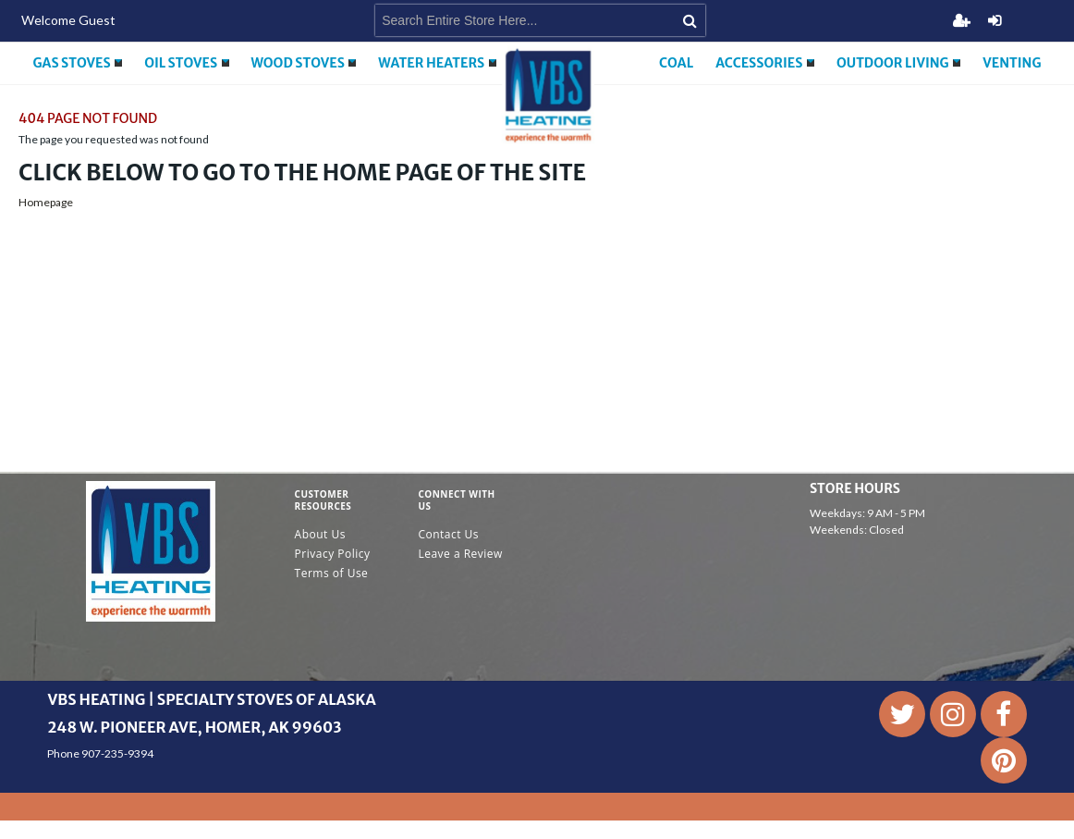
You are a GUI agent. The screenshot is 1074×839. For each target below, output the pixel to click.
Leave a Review (460, 553)
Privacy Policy (333, 553)
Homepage (45, 202)
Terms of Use (332, 573)
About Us (320, 534)
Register (961, 20)
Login (994, 20)
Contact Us (448, 534)
